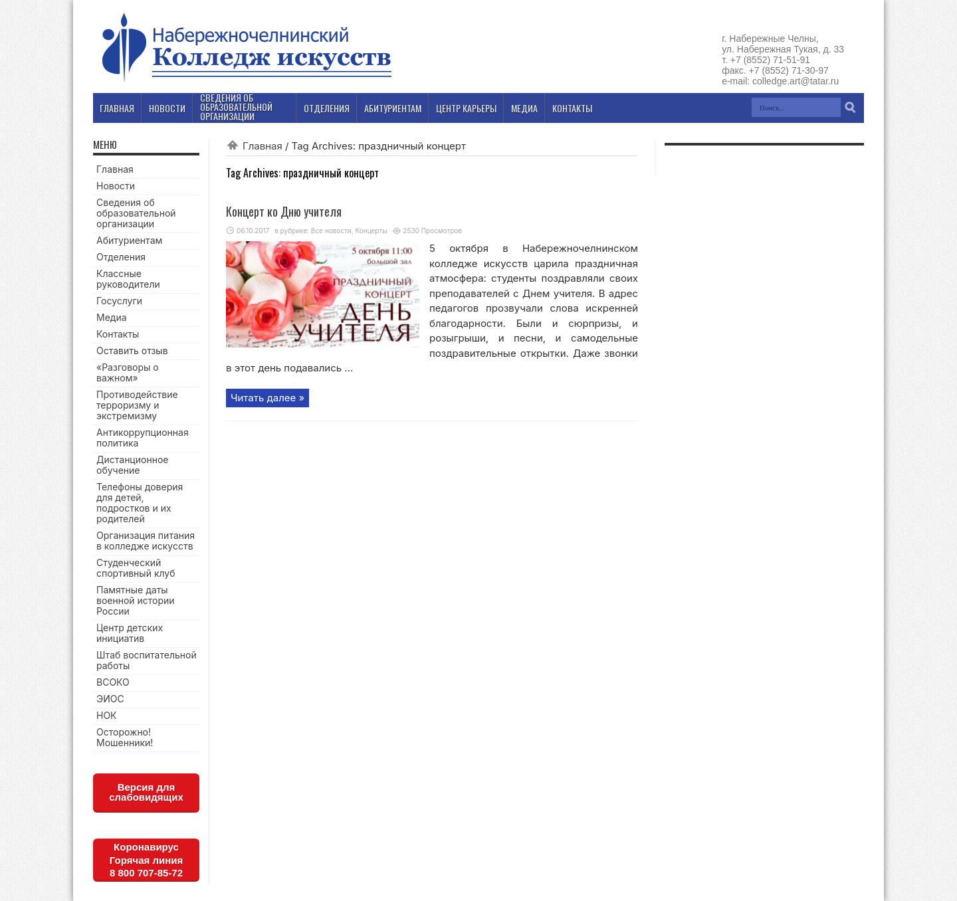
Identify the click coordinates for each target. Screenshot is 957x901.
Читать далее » (267, 397)
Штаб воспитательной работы (146, 660)
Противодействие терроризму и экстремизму (137, 405)
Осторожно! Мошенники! (124, 737)
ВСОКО (113, 682)
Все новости (331, 231)
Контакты (117, 334)
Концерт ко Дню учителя (284, 211)
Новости (115, 185)
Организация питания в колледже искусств (145, 540)
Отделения (121, 256)
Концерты (371, 231)
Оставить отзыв (132, 350)
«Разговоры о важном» (127, 372)
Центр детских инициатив (129, 633)
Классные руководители (128, 279)
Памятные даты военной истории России (135, 600)
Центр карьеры (466, 108)
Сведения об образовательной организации (136, 213)
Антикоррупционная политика (142, 438)
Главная (262, 146)
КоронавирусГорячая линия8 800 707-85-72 (146, 859)
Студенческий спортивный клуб (135, 568)
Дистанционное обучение (132, 465)
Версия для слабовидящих (146, 792)
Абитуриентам (129, 240)
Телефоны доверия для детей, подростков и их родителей (139, 502)
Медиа (111, 317)
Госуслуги (119, 300)
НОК (106, 715)
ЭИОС (110, 698)
